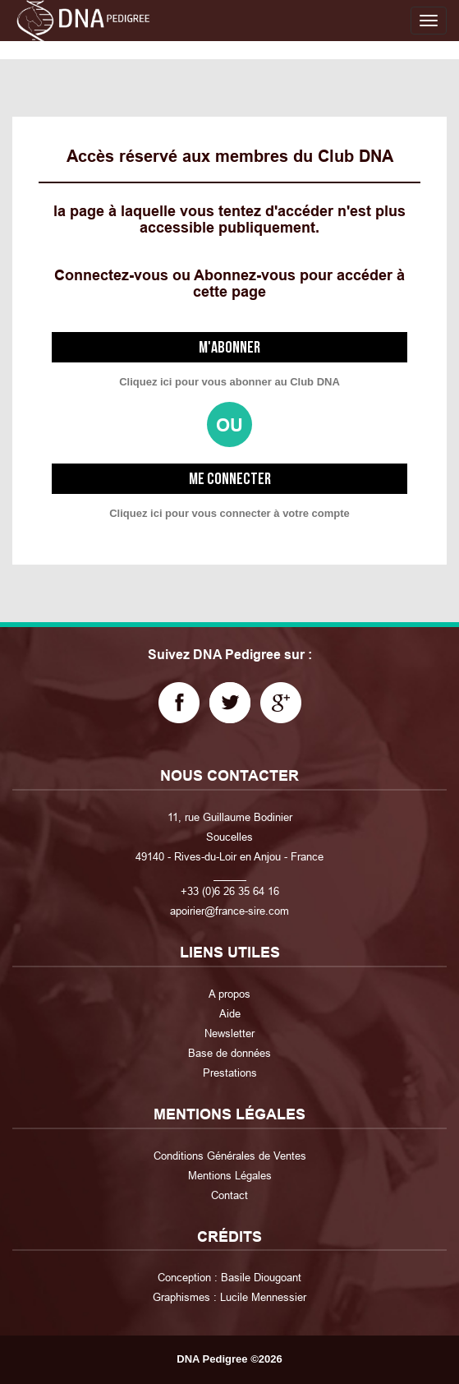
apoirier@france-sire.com (229, 910)
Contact (229, 1195)
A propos (229, 993)
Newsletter (229, 1033)
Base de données (229, 1052)
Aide (230, 1013)
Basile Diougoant (261, 1277)
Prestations (230, 1072)
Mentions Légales (230, 1175)
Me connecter (230, 479)
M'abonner (229, 348)
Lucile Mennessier (263, 1296)
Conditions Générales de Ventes (230, 1155)
